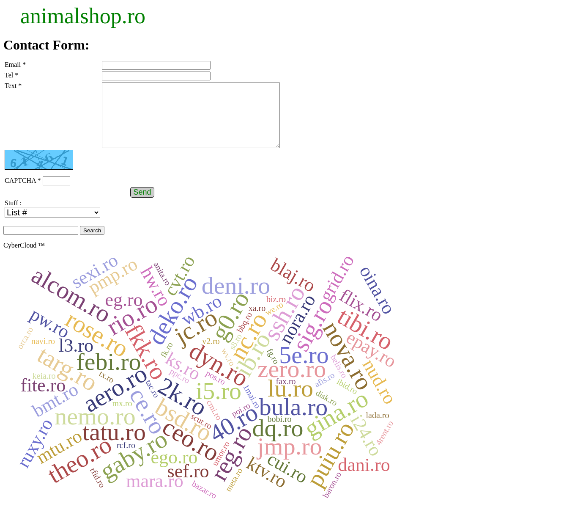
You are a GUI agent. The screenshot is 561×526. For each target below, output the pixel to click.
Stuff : (13, 215)
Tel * (11, 75)
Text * (13, 85)
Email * (15, 64)
